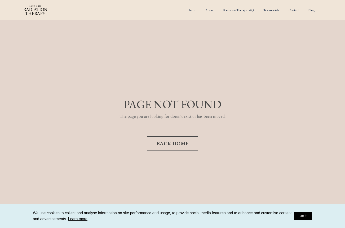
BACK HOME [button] (172, 143)
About (209, 10)
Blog (311, 10)
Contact (293, 10)
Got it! (303, 216)
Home (191, 10)
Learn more (78, 219)
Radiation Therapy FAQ (238, 10)
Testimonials (271, 10)
